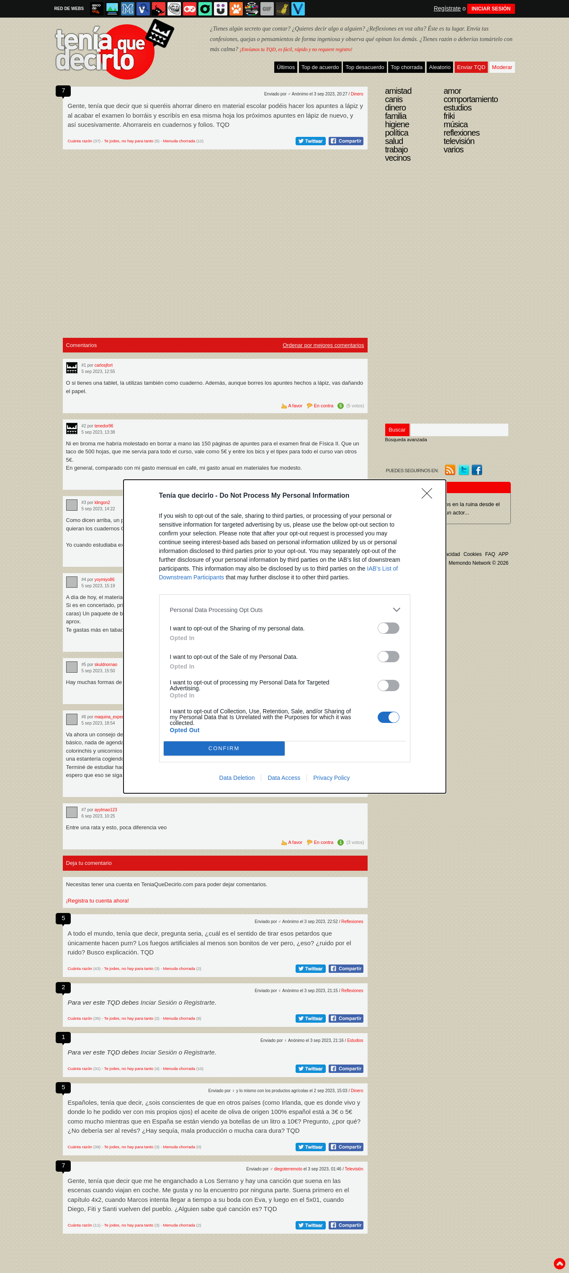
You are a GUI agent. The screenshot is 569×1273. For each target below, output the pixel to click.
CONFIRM (224, 749)
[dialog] (285, 636)
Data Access (284, 777)
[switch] (388, 628)
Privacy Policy (331, 777)
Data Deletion (237, 777)
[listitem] (284, 609)
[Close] (430, 496)
